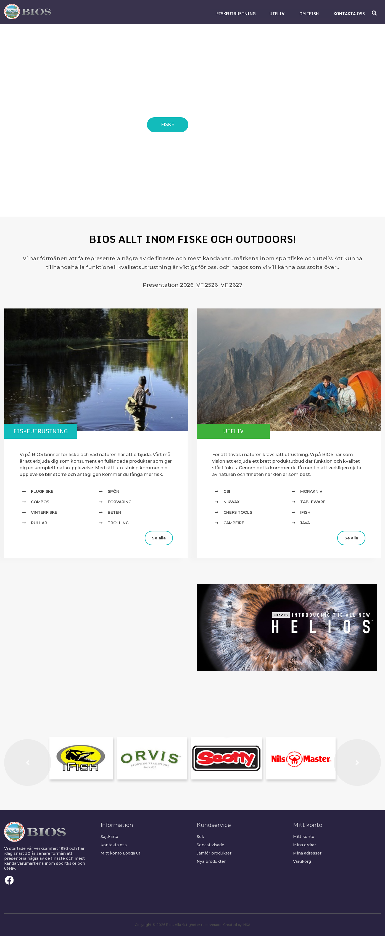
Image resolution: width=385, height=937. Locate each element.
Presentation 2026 (168, 284)
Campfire (233, 523)
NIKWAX (231, 502)
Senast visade (210, 845)
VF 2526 (207, 284)
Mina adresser (307, 853)
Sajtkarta (109, 837)
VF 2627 (231, 284)
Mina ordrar (304, 845)
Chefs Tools (237, 512)
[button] (236, 13)
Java (305, 523)
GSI (226, 491)
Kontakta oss (114, 845)
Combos (40, 502)
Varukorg (302, 861)
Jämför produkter (214, 853)
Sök (200, 837)
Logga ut (131, 853)
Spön (113, 491)
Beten (114, 512)
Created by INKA (236, 925)
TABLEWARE (313, 502)
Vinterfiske (44, 512)
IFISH (305, 512)
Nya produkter (211, 861)
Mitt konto (111, 853)
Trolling (118, 523)
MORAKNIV (311, 491)
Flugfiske (42, 491)
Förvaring (119, 502)
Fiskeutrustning (45, 431)
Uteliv (238, 431)
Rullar (39, 523)
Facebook (9, 881)
